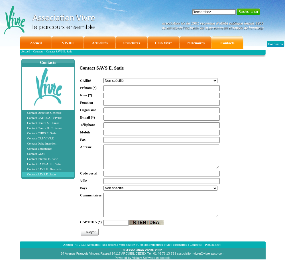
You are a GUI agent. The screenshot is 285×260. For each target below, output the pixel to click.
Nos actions (109, 244)
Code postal (88, 173)
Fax (82, 140)
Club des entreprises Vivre (153, 244)
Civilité (85, 81)
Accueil (68, 244)
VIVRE (80, 244)
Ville (83, 181)
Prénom (88, 88)
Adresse (85, 147)
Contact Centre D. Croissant (44, 128)
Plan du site (212, 244)
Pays (83, 188)
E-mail (87, 117)
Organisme (88, 110)
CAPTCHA (91, 222)
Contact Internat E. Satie (42, 159)
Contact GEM (35, 153)
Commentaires (90, 195)
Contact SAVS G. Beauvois (44, 169)
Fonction (86, 103)
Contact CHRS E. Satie (41, 133)
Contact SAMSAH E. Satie (44, 164)
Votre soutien (127, 244)
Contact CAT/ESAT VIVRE (44, 117)
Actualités (93, 244)
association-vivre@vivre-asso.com (200, 253)
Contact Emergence (39, 148)
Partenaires (180, 244)
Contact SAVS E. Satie (41, 174)
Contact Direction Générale (44, 112)
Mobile (85, 132)
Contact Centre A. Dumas (43, 123)
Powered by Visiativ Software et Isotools (142, 257)
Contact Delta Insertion (41, 143)
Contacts (48, 62)
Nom (86, 95)
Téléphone (87, 125)
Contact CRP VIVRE (40, 138)
